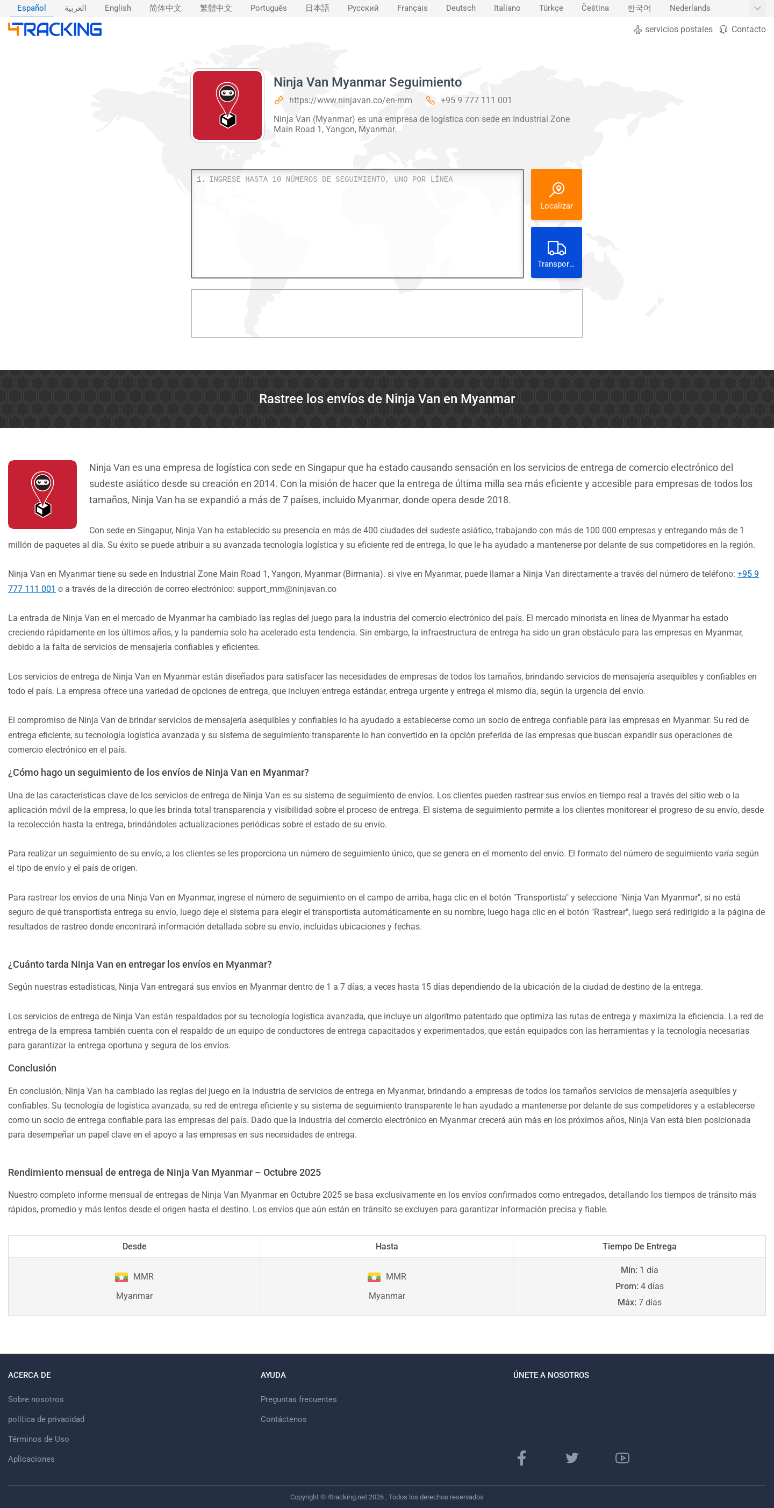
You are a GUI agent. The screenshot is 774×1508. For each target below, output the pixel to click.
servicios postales (672, 29)
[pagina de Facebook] (522, 1458)
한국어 (639, 8)
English (118, 8)
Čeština (595, 8)
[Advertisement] (387, 313)
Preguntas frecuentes (299, 1399)
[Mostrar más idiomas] (757, 8)
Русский (363, 8)
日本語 (317, 8)
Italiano (507, 8)
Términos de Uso (38, 1439)
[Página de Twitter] (571, 1458)
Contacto (742, 29)
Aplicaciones (31, 1459)
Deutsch (461, 8)
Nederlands (690, 8)
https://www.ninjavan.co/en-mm (350, 100)
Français (412, 8)
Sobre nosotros (36, 1399)
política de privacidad (46, 1419)
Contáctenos (284, 1419)
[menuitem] (31, 8)
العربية (75, 8)
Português (268, 8)
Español (31, 8)
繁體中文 (216, 8)
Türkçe (551, 8)
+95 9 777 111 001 (476, 100)
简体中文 (165, 8)
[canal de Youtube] (622, 1458)
